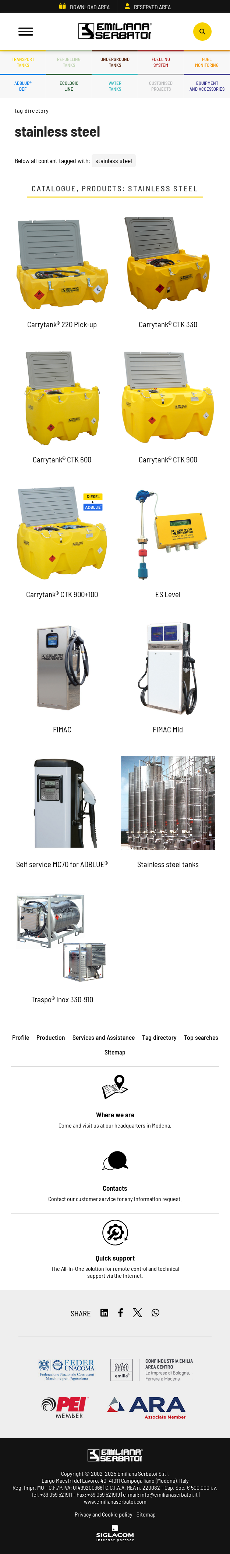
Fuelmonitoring (207, 62)
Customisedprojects (161, 86)
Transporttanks (23, 62)
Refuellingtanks (69, 62)
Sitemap (146, 1514)
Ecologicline (69, 86)
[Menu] (25, 32)
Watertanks (115, 86)
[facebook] (120, 1313)
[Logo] (115, 31)
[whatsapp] (155, 1313)
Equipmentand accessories (207, 86)
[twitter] (137, 1313)
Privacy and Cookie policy (103, 1514)
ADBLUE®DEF (23, 86)
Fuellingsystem (161, 62)
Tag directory (32, 110)
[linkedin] (104, 1313)
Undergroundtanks (115, 62)
